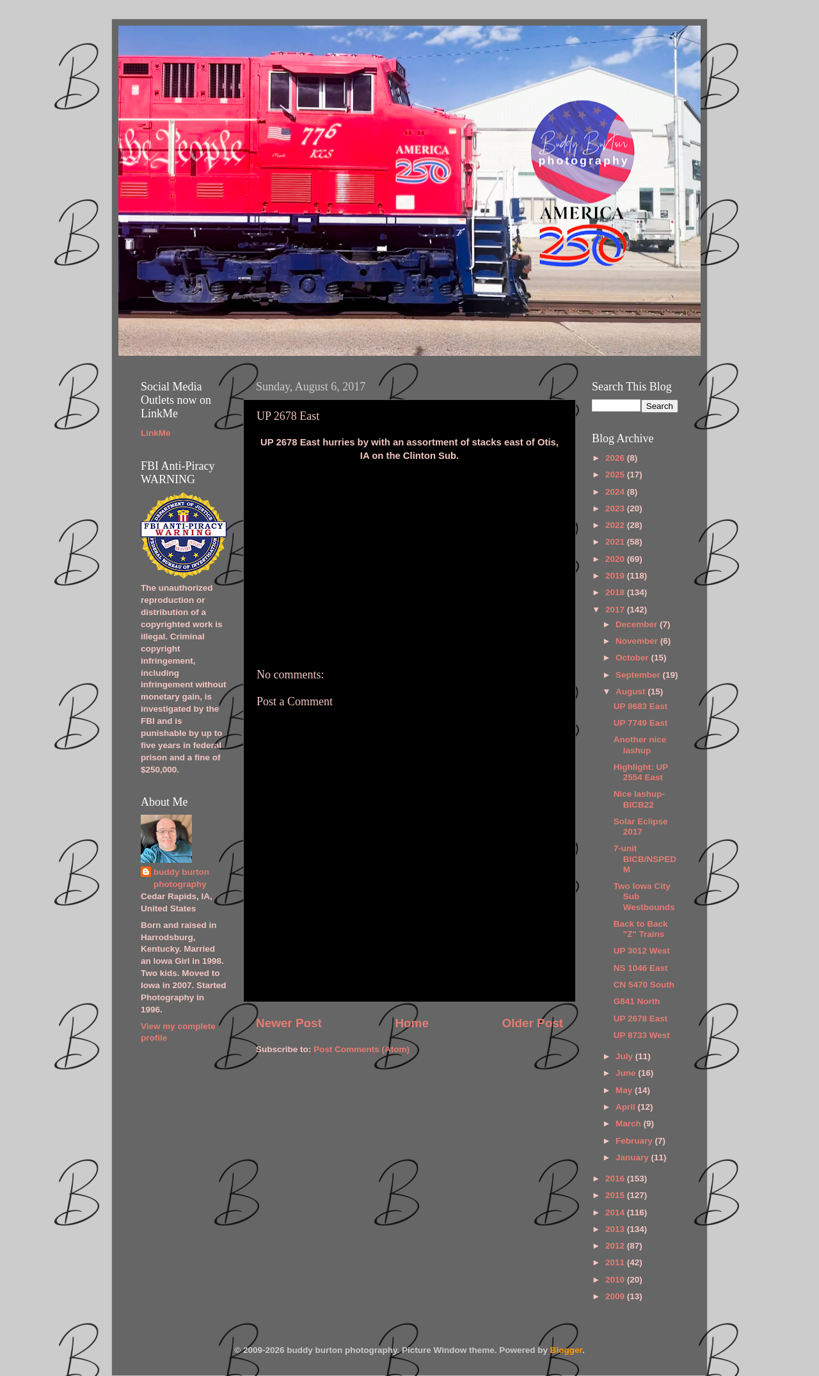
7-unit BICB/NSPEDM (645, 859)
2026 (616, 458)
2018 (616, 592)
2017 (616, 609)
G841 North (637, 1001)
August (632, 691)
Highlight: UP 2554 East (641, 772)
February (635, 1141)
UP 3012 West (642, 951)
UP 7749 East (641, 723)
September (639, 675)
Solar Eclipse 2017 (641, 826)
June (627, 1073)
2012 (616, 1246)
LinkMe (156, 433)
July (625, 1056)
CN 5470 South (644, 984)
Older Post (532, 1023)
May (625, 1090)
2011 (616, 1262)
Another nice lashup (640, 745)
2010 (616, 1279)
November (638, 641)
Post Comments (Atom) (362, 1049)
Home (411, 1023)
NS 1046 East (641, 968)
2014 (616, 1212)
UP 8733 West (642, 1035)
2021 (616, 542)
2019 (616, 575)
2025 (616, 474)
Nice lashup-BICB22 (639, 799)
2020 (616, 559)
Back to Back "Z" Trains (641, 929)
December (638, 624)
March (630, 1123)
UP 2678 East (641, 1018)
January (633, 1157)
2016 (616, 1178)
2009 (616, 1296)
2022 (616, 525)
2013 (616, 1229)
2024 (616, 492)
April (627, 1107)
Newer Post (289, 1023)
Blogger (566, 1350)
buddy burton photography (181, 878)
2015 (616, 1195)
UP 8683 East (641, 706)
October (633, 657)
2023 (616, 508)
